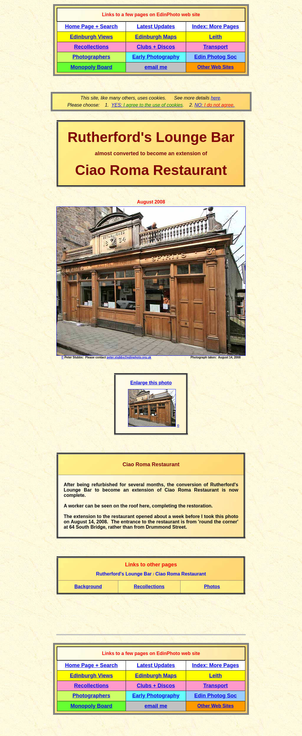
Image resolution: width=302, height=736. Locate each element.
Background (88, 586)
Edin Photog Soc (215, 57)
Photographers (91, 57)
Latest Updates (156, 26)
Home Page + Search (91, 26)
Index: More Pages (215, 26)
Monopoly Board (91, 67)
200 (159, 201)
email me (156, 67)
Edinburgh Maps (156, 37)
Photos (212, 586)
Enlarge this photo (151, 382)
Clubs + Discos (156, 47)
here (215, 97)
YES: (147, 104)
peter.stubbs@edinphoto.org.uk (129, 357)
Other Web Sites (215, 67)
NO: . (214, 104)
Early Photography (156, 57)
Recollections (91, 47)
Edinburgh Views (91, 37)
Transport (215, 47)
